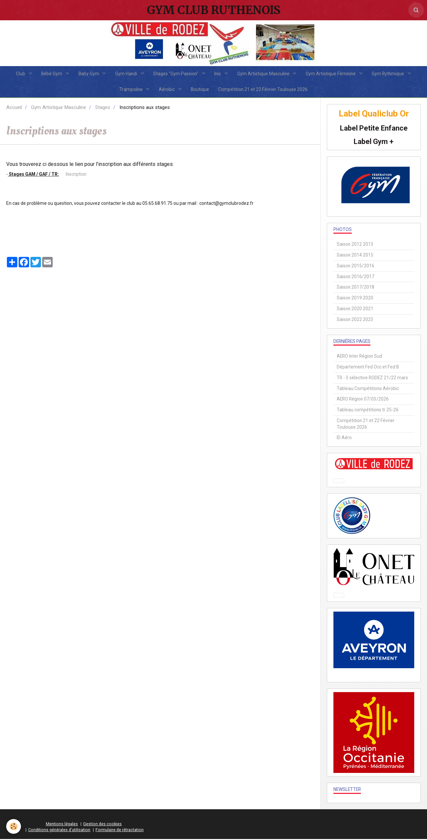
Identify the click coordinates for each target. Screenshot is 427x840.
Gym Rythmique (390, 74)
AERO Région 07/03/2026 (363, 400)
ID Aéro (344, 438)
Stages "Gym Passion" (176, 74)
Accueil (14, 109)
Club (19, 74)
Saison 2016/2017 (355, 277)
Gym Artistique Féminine (332, 74)
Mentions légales (62, 825)
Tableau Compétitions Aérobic (368, 389)
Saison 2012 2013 (355, 245)
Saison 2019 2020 (355, 299)
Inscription (75, 175)
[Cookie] (14, 826)
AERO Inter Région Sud (359, 357)
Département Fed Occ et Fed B (368, 368)
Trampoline (130, 90)
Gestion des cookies (102, 825)
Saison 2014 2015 (355, 256)
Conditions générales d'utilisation (59, 830)
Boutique (200, 90)
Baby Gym (88, 74)
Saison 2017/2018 (355, 288)
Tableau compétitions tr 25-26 (368, 411)
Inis (218, 74)
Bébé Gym (51, 74)
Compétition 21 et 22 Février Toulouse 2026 (264, 90)
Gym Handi (126, 74)
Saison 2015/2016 (355, 267)
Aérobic (166, 90)
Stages (102, 109)
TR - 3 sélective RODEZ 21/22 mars (372, 379)
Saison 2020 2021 (355, 310)
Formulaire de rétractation (120, 830)
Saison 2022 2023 (355, 320)
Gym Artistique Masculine (265, 74)
